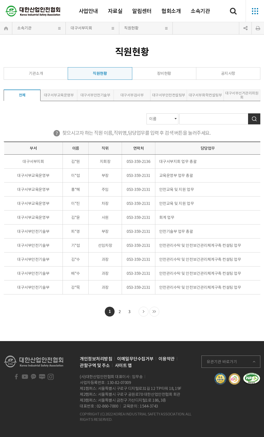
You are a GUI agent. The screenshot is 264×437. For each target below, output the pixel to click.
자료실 (115, 11)
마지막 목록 (154, 312)
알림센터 (141, 11)
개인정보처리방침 (96, 359)
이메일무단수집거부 (135, 359)
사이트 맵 (123, 365)
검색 (254, 118)
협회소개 (171, 11)
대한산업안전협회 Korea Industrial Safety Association (32, 11)
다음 (143, 312)
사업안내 (88, 11)
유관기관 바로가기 (222, 361)
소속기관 (200, 11)
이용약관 (166, 359)
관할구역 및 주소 (95, 365)
